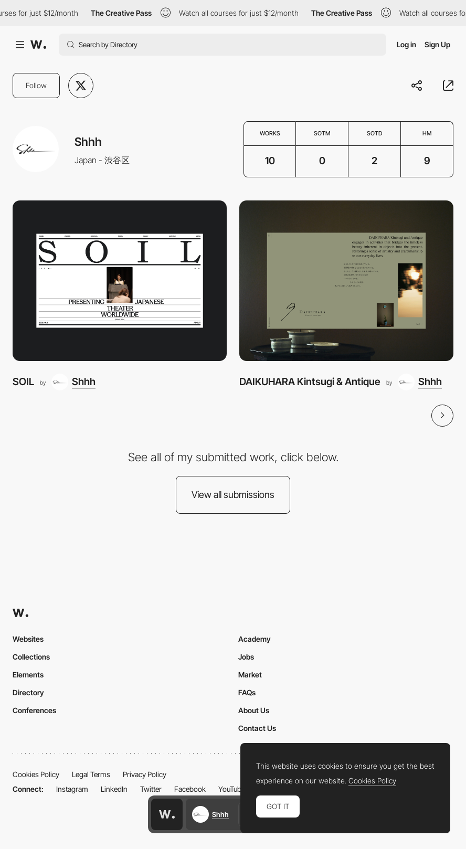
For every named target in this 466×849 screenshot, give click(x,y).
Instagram (72, 788)
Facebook (190, 788)
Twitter (151, 788)
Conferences (34, 710)
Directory (28, 692)
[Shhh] (73, 382)
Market (250, 674)
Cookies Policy (36, 774)
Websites (28, 638)
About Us (253, 710)
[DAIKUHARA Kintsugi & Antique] (346, 280)
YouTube (231, 788)
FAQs (247, 692)
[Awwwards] (38, 44)
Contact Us (257, 728)
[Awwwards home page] (167, 814)
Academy (254, 638)
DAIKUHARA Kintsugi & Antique (309, 382)
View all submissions (233, 494)
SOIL (23, 382)
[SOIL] (120, 280)
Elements (28, 674)
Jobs (246, 656)
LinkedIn (114, 788)
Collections (31, 656)
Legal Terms (91, 774)
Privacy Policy (144, 774)
